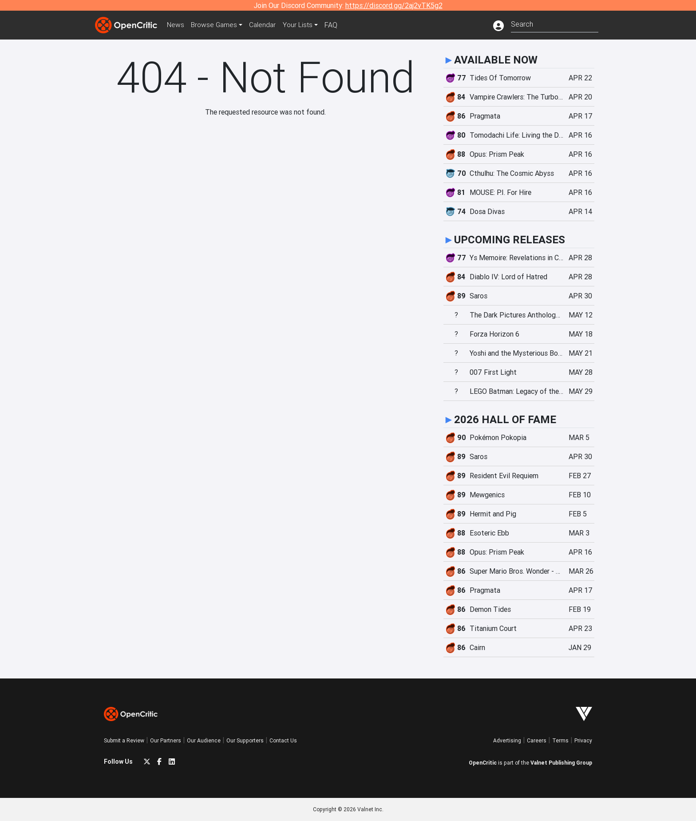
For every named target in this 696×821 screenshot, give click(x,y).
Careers (536, 740)
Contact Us (283, 740)
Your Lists (302, 24)
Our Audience (204, 740)
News (177, 24)
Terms (560, 740)
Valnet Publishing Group (561, 762)
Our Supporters (245, 740)
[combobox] (554, 23)
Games (217, 24)
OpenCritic (483, 762)
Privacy (583, 740)
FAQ (336, 24)
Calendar (267, 24)
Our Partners (165, 740)
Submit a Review (124, 740)
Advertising (507, 740)
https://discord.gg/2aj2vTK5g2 (394, 5)
